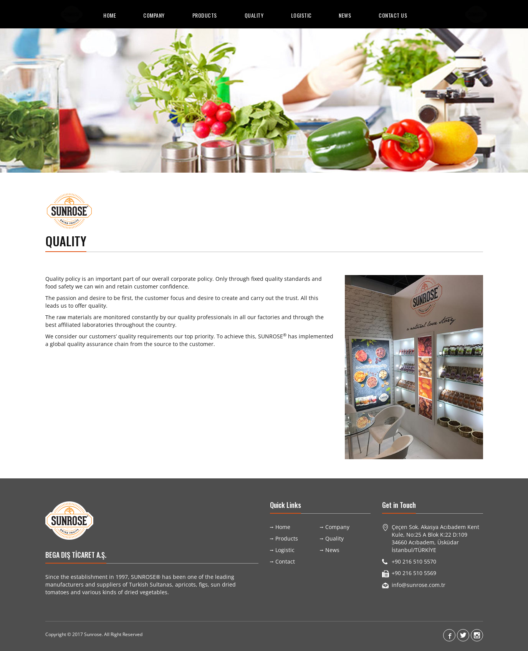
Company (154, 15)
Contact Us (393, 15)
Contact (285, 561)
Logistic (301, 15)
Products (204, 15)
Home (109, 15)
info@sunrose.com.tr (418, 584)
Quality (254, 15)
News (345, 15)
